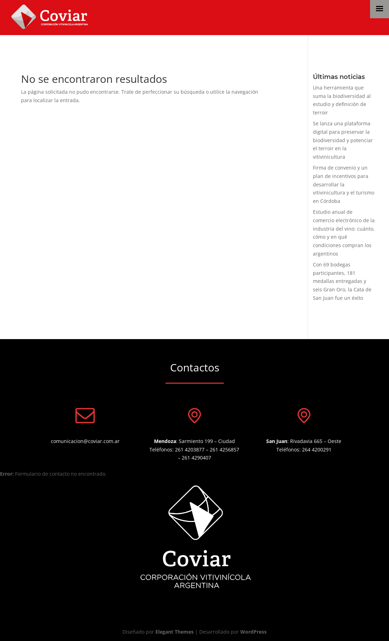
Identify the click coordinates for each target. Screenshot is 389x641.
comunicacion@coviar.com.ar (85, 441)
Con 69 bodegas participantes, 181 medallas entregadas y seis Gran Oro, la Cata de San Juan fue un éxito (342, 281)
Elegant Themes (174, 631)
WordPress (253, 631)
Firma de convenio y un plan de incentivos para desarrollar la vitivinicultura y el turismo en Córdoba (343, 184)
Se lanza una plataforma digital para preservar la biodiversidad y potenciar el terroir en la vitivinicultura (343, 140)
